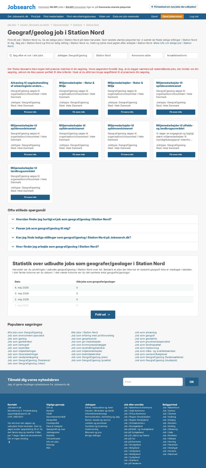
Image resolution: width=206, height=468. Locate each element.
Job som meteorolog (147, 347)
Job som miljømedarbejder (86, 351)
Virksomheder (53, 438)
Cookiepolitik (52, 423)
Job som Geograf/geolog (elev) (89, 357)
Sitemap (50, 444)
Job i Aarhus (169, 410)
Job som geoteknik (146, 338)
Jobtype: (16, 102)
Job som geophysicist (84, 338)
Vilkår (49, 413)
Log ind (194, 16)
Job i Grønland (131, 460)
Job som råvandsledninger (23, 354)
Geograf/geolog (61, 24)
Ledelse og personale (96, 423)
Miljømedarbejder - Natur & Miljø (76, 84)
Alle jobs (12, 24)
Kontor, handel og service (97, 420)
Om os (49, 407)
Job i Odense (169, 413)
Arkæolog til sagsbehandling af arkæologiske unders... (29, 84)
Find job (36, 16)
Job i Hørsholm (170, 444)
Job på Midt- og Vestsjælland (139, 429)
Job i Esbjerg (169, 420)
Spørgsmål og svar (55, 429)
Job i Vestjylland (132, 451)
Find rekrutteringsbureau (81, 16)
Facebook (9, 442)
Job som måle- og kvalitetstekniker (155, 351)
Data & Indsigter (54, 426)
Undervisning (91, 429)
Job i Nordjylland (132, 444)
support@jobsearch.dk (19, 413)
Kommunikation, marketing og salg (102, 416)
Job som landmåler (19, 347)
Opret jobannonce (172, 16)
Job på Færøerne (132, 463)
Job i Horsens (169, 451)
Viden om (104, 16)
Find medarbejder (54, 16)
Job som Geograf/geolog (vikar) (26, 363)
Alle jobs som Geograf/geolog (25, 332)
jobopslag (76, 7)
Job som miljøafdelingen (22, 351)
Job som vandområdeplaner (151, 354)
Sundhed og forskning (96, 426)
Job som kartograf (18, 344)
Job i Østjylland (131, 448)
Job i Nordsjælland (133, 426)
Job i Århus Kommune (135, 413)
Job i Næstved (170, 454)
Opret (154, 16)
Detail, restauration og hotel (99, 407)
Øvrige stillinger (93, 435)
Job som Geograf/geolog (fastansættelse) (159, 357)
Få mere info (30, 112)
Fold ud (100, 314)
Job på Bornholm (132, 441)
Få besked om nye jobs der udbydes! (175, 6)
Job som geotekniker (20, 341)
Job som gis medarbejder (86, 341)
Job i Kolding (169, 426)
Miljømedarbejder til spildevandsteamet (169, 84)
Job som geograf (145, 335)
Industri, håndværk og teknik (34, 24)
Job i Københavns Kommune (138, 407)
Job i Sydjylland (132, 457)
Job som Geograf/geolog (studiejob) (156, 360)
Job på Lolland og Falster (136, 435)
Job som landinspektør (148, 344)
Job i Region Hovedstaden (137, 416)
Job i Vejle (168, 432)
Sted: (14, 105)
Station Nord (92, 25)
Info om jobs (52, 441)
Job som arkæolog (146, 332)
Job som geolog (17, 338)
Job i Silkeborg (170, 429)
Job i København (171, 407)
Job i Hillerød (169, 438)
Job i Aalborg (169, 416)
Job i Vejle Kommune (134, 410)
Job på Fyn (129, 438)
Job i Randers (169, 423)
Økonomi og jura (93, 432)
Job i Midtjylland (132, 454)
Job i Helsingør (170, 448)
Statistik (50, 435)
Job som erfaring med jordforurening (92, 335)
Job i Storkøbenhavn (134, 423)
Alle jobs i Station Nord (84, 332)
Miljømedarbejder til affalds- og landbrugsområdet (174, 127)
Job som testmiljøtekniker (86, 354)
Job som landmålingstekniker (88, 347)
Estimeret (43, 7)
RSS (48, 448)
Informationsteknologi (96, 413)
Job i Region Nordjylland (136, 420)
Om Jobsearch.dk (18, 16)
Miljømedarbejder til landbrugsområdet (24, 169)
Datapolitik (51, 420)
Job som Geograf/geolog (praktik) (91, 360)
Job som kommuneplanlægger (88, 344)
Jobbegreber (52, 432)
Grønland (77, 24)
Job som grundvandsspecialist (152, 341)
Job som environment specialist (26, 335)
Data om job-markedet (126, 16)
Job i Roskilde (170, 435)
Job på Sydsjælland (134, 432)
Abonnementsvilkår (56, 416)
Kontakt (50, 410)
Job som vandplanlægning (23, 357)
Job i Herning (169, 441)
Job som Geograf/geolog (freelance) (29, 360)
